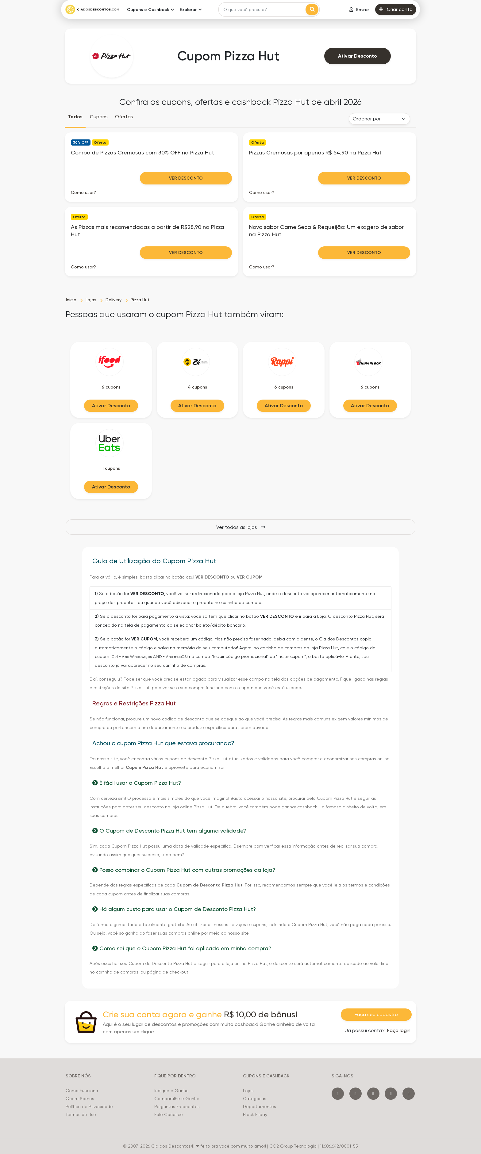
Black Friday (255, 1114)
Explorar (188, 9)
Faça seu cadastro (376, 1014)
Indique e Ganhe (171, 1090)
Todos (75, 117)
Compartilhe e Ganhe (176, 1098)
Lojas (248, 1090)
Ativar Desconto (357, 56)
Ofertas (124, 117)
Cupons (99, 117)
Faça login (398, 1030)
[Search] (263, 9)
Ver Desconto (186, 178)
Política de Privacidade (89, 1106)
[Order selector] (379, 119)
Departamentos (259, 1106)
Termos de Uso (81, 1114)
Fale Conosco (168, 1114)
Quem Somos (80, 1098)
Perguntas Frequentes (177, 1106)
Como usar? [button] (83, 192)
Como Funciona (82, 1090)
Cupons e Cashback (148, 9)
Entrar (359, 9)
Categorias (254, 1098)
